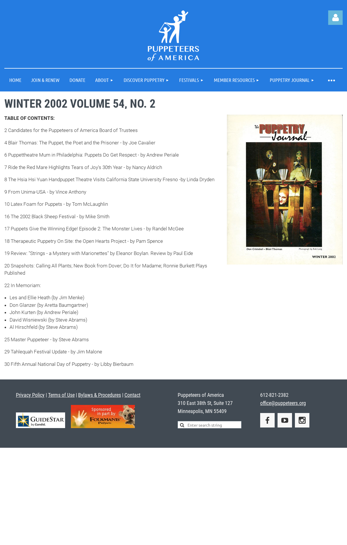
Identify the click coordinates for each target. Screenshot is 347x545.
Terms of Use (61, 395)
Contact (132, 395)
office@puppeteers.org (283, 403)
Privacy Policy (30, 395)
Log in (335, 17)
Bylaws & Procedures (99, 395)
